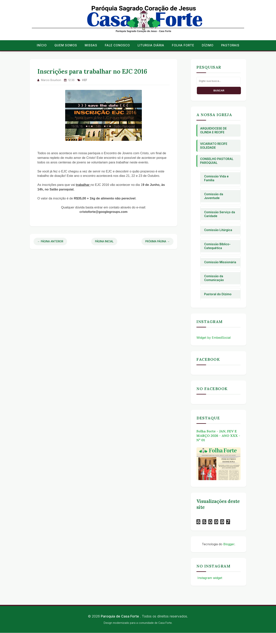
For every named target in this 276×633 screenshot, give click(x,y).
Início (42, 45)
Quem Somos (65, 45)
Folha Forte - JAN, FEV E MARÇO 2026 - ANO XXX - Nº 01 (218, 435)
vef (84, 80)
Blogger (228, 544)
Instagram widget (209, 578)
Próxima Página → (157, 241)
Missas (91, 45)
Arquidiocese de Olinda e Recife (213, 130)
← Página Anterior (50, 241)
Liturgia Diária (151, 45)
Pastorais (230, 45)
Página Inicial (104, 241)
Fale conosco (117, 45)
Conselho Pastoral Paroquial (216, 161)
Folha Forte (183, 45)
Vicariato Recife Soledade (213, 145)
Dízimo (208, 45)
